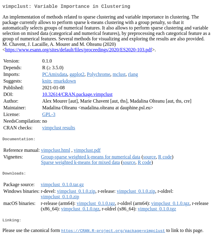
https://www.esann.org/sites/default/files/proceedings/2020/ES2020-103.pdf (78, 50)
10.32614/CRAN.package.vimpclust (77, 95)
